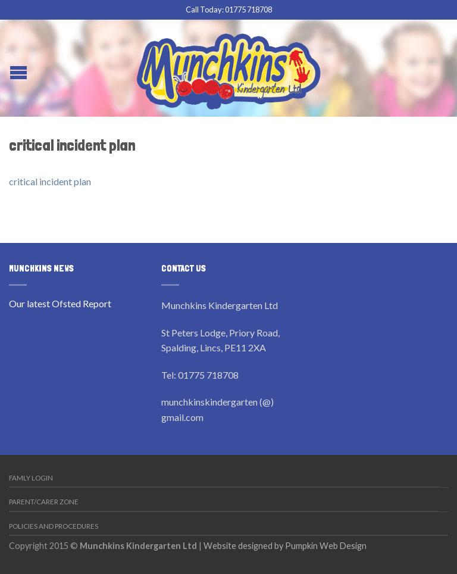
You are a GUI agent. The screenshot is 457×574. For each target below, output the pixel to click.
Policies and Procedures (53, 526)
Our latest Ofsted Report (60, 303)
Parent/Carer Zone (44, 502)
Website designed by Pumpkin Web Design (285, 546)
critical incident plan (50, 181)
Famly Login (31, 478)
